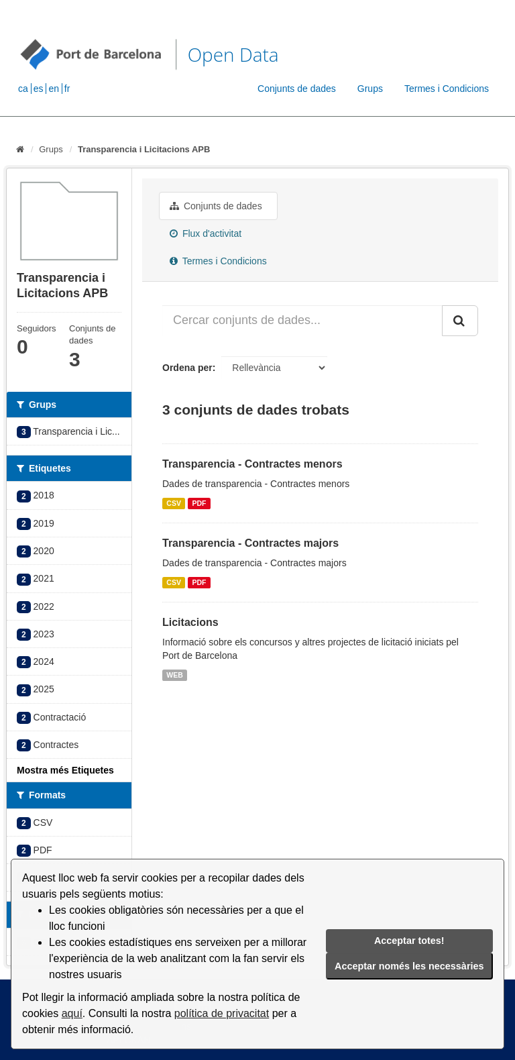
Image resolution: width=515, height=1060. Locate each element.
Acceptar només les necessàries (409, 966)
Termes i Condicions (446, 88)
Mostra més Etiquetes (65, 770)
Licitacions (190, 622)
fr (67, 88)
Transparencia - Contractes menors (252, 464)
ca (23, 88)
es (39, 88)
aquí (72, 1013)
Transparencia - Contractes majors (250, 543)
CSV (173, 503)
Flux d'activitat (205, 233)
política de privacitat (221, 1013)
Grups (370, 88)
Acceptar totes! (409, 940)
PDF (199, 503)
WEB (174, 675)
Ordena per (187, 367)
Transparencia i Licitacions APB (144, 149)
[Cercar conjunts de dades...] (302, 320)
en (53, 88)
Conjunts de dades (297, 88)
